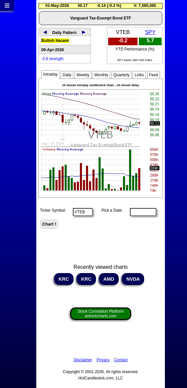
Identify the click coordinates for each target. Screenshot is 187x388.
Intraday (50, 74)
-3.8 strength (52, 58)
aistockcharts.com (101, 313)
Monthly (101, 75)
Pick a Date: (110, 210)
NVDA (133, 279)
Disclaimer (83, 360)
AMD (108, 279)
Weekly (83, 75)
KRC (63, 279)
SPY (150, 32)
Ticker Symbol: (53, 210)
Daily (67, 75)
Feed (153, 75)
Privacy (103, 360)
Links (139, 75)
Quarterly (121, 75)
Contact (120, 360)
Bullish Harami (55, 40)
